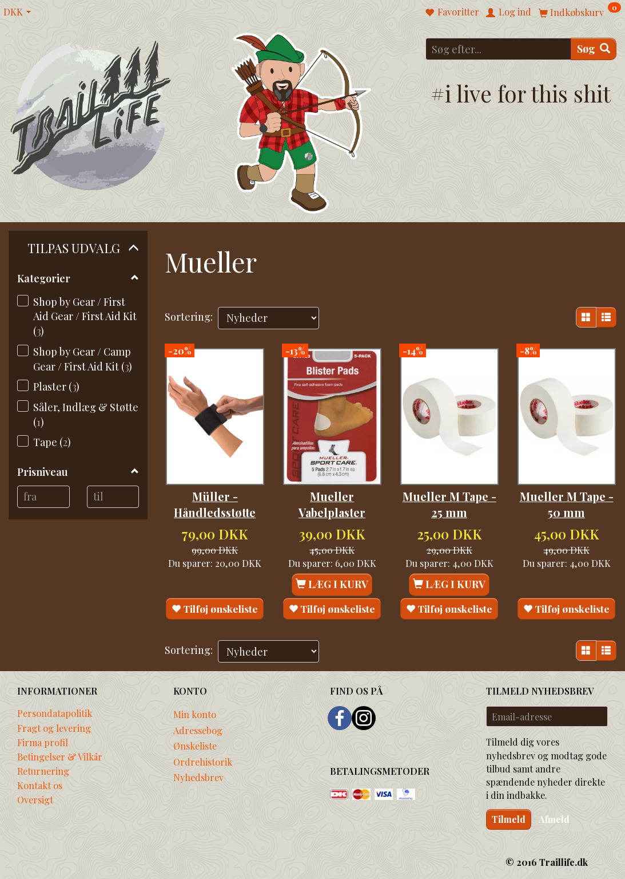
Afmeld (554, 817)
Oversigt (35, 798)
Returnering (43, 769)
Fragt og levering (54, 726)
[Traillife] (91, 115)
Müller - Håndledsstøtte (215, 488)
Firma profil (42, 740)
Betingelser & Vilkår (59, 755)
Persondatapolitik (54, 711)
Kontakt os (39, 784)
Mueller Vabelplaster (331, 488)
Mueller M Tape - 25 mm (449, 488)
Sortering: (189, 317)
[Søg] (593, 49)
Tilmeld (509, 817)
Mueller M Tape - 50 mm (567, 488)
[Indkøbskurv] (579, 12)
